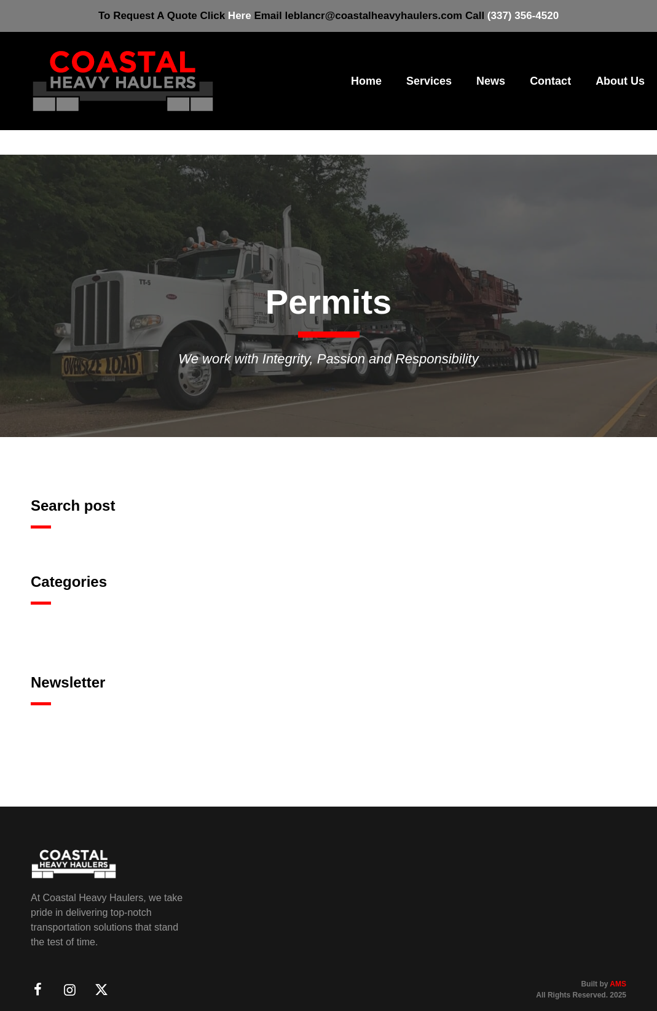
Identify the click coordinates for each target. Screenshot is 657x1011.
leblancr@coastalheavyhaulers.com (373, 15)
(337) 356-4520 (523, 15)
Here (239, 15)
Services (429, 81)
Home (366, 81)
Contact (550, 81)
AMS (618, 984)
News (490, 81)
